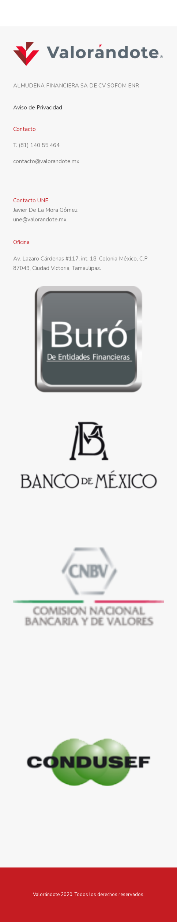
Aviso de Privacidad (37, 107)
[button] (160, 14)
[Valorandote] (39, 14)
